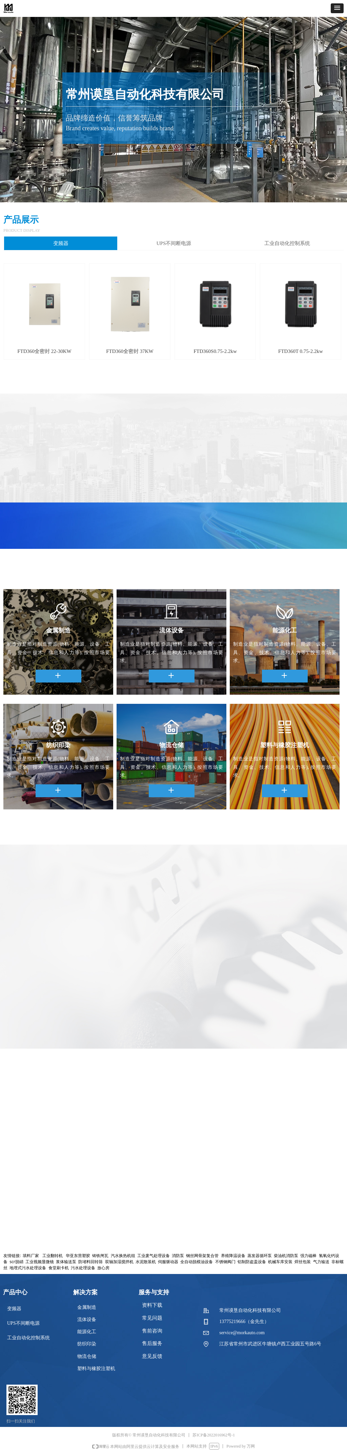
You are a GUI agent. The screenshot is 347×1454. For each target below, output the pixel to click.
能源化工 (86, 1331)
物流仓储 (86, 1356)
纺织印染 (86, 1343)
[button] (337, 8)
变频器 (60, 243)
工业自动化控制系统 (287, 243)
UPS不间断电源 (174, 243)
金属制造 (86, 1307)
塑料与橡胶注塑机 (96, 1368)
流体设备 (86, 1319)
